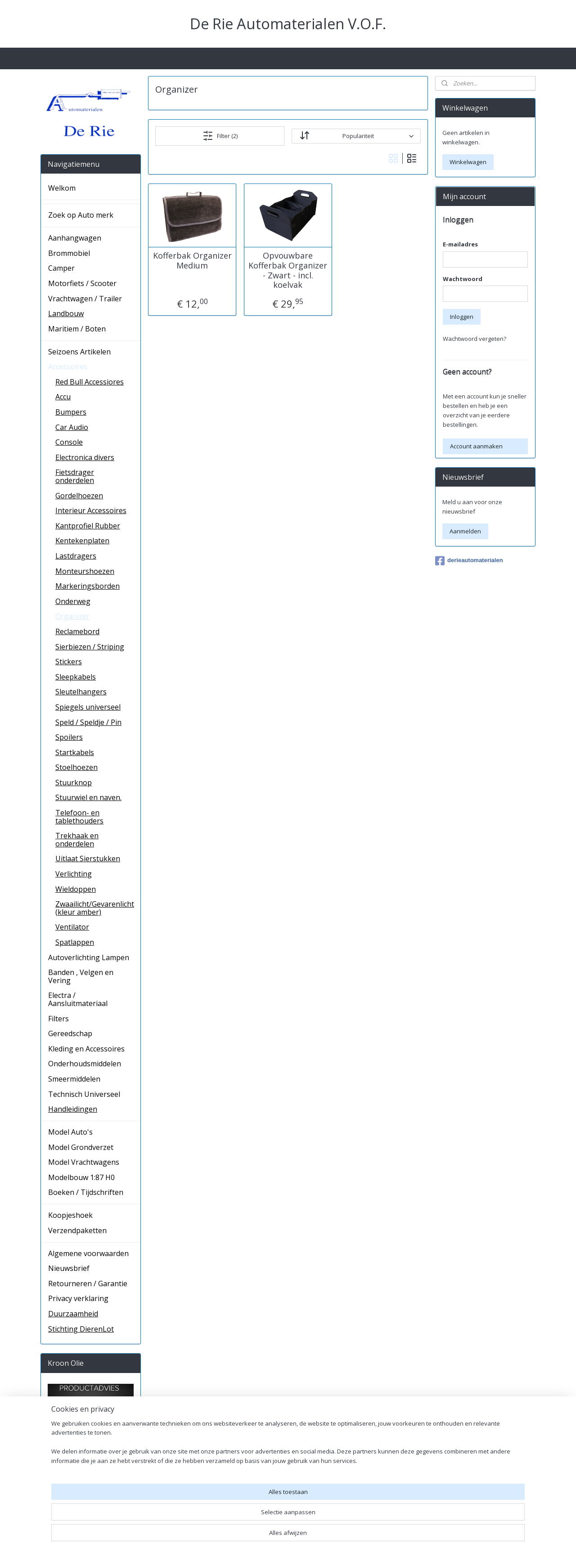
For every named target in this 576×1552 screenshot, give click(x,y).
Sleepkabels (75, 677)
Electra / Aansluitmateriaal (78, 999)
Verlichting (73, 874)
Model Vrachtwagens (83, 1162)
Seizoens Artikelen (79, 352)
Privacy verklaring (78, 1298)
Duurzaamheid (73, 1314)
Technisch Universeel (84, 1094)
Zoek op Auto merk (80, 215)
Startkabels (74, 752)
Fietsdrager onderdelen (74, 476)
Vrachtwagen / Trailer (85, 299)
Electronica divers (84, 457)
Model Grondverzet (80, 1147)
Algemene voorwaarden (88, 1253)
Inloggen (461, 317)
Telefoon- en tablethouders (79, 817)
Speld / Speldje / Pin (88, 722)
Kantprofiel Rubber (87, 526)
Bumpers (70, 412)
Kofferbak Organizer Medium (192, 260)
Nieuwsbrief (69, 1268)
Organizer (72, 616)
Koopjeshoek (70, 1215)
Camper (61, 268)
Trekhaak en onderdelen (77, 840)
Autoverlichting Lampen (88, 957)
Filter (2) (220, 135)
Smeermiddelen (74, 1079)
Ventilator (72, 927)
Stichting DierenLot (81, 1329)
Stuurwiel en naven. (88, 797)
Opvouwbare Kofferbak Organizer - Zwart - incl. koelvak (287, 270)
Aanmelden (465, 531)
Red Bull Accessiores (89, 382)
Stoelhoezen (76, 767)
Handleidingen (72, 1109)
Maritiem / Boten (77, 329)
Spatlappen (74, 942)
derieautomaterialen (469, 560)
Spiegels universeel (88, 707)
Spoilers (69, 737)
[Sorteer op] (356, 136)
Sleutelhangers (81, 692)
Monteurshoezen (84, 571)
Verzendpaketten (77, 1230)
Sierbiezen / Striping (89, 647)
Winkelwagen (468, 162)
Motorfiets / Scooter (82, 283)
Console (69, 442)
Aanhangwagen (74, 238)
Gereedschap (70, 1033)
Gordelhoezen (79, 496)
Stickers (68, 661)
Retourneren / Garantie (87, 1283)
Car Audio (71, 427)
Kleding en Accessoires (86, 1049)
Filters (58, 1019)
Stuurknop (73, 782)
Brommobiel (69, 253)
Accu (63, 397)
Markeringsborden (87, 586)
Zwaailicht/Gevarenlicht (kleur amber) (94, 908)
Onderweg (72, 601)
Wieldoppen (75, 889)
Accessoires (67, 366)
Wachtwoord (462, 279)
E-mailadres (460, 244)
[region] (228, 1518)
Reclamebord (77, 631)
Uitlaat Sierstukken (87, 858)
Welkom (62, 188)
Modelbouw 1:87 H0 (81, 1177)
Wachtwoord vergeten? (474, 339)
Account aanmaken (476, 446)
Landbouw (66, 313)
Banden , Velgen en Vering (80, 976)
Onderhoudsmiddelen (84, 1064)
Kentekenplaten (82, 541)
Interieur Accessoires (90, 510)
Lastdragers (75, 556)
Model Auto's (70, 1132)
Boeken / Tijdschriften (85, 1192)
